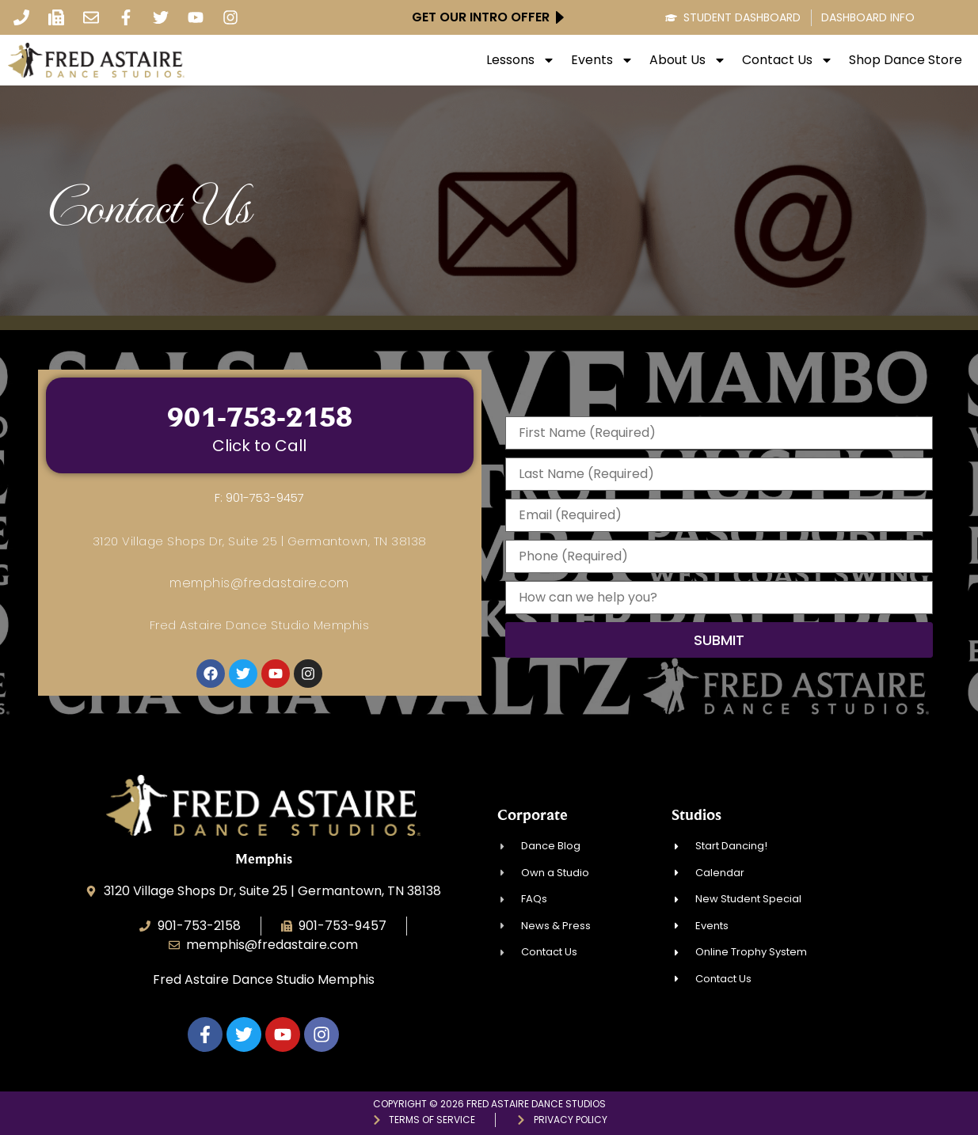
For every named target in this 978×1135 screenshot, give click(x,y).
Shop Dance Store (905, 60)
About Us (687, 60)
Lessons (520, 60)
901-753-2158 (259, 416)
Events (602, 60)
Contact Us (787, 60)
